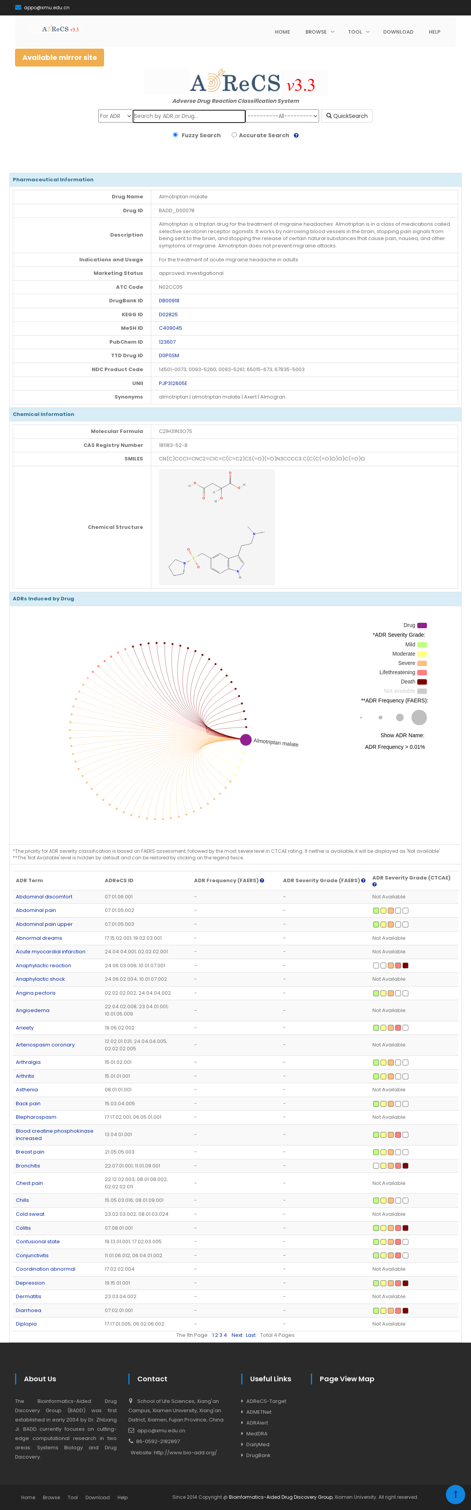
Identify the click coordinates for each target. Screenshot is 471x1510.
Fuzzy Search (200, 135)
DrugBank (258, 1455)
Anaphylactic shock (40, 979)
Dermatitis (28, 1296)
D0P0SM (169, 355)
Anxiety (25, 1027)
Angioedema (32, 1010)
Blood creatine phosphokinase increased (55, 1134)
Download (97, 1497)
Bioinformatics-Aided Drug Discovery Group (281, 1497)
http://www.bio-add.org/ (185, 1452)
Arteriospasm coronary (45, 1044)
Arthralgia (28, 1062)
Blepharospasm (36, 1117)
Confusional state (38, 1241)
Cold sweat (30, 1214)
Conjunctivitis (32, 1255)
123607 (167, 342)
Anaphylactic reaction (43, 965)
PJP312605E (173, 383)
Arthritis (25, 1076)
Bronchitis (28, 1165)
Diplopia (26, 1324)
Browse (51, 1497)
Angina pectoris (36, 993)
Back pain (28, 1103)
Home (28, 1497)
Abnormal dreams (39, 938)
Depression (30, 1283)
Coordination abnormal (45, 1269)
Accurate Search (263, 135)
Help (123, 1497)
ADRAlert (257, 1422)
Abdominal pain (36, 910)
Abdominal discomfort (44, 896)
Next (237, 1335)
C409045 (170, 328)
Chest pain (29, 1183)
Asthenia (27, 1089)
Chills (22, 1200)
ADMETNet (258, 1412)
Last (251, 1335)
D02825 (168, 314)
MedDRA (257, 1433)
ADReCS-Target (266, 1401)
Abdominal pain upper (44, 924)
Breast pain (30, 1152)
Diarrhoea (28, 1310)
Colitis (23, 1228)
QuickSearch (347, 116)
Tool (73, 1497)
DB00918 (169, 300)
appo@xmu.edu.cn (42, 7)
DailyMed (258, 1444)
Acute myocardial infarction (50, 951)
